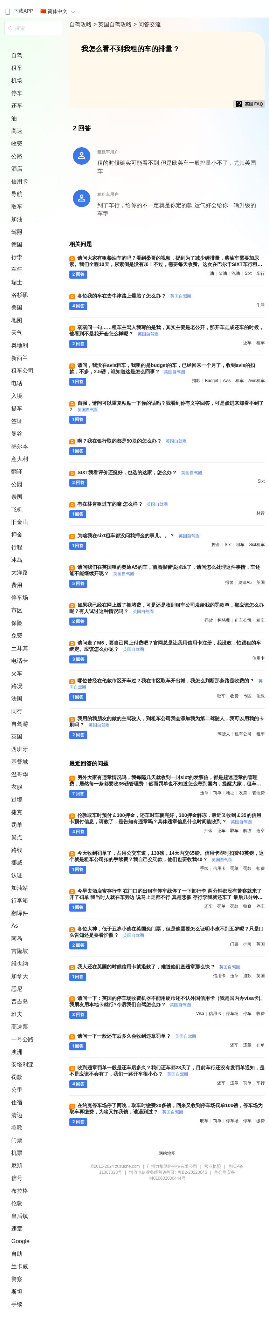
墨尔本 (19, 446)
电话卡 (19, 661)
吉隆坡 (19, 951)
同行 (16, 711)
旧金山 (19, 522)
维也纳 (19, 964)
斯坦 (16, 1292)
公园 (16, 484)
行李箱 (19, 901)
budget (211, 380)
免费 (16, 636)
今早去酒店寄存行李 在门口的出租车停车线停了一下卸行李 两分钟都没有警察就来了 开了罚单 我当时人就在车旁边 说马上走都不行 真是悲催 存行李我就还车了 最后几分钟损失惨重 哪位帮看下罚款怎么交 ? (165, 897)
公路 (16, 156)
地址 (230, 792)
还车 (16, 106)
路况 (16, 686)
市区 (16, 610)
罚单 (16, 825)
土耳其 (19, 648)
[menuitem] (18, 9)
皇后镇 (19, 1216)
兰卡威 (19, 1266)
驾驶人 (224, 733)
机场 (16, 80)
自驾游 (19, 724)
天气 (16, 333)
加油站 (19, 888)
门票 (16, 1140)
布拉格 (19, 1191)
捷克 (16, 812)
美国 (16, 308)
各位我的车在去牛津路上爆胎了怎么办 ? (134, 296)
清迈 (16, 1115)
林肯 (260, 513)
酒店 (16, 169)
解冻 (247, 830)
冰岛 (16, 560)
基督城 (19, 762)
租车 (16, 68)
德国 (16, 244)
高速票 (19, 1027)
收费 (16, 143)
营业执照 (212, 1166)
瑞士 (16, 282)
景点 (16, 837)
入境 (16, 396)
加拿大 (19, 976)
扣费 (260, 868)
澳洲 (16, 1052)
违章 (16, 1229)
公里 (16, 1090)
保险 (16, 623)
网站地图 (167, 1153)
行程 (16, 547)
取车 (16, 207)
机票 (16, 1153)
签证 (16, 421)
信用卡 (19, 181)
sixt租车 (257, 544)
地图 (16, 320)
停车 (16, 93)
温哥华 (19, 774)
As (14, 926)
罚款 (16, 1077)
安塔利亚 (22, 1065)
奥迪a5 (245, 582)
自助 (16, 1254)
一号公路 (22, 1039)
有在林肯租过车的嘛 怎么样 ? (122, 504)
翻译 (16, 472)
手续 (16, 1304)
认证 (16, 875)
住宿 (16, 1102)
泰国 (16, 497)
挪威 (16, 863)
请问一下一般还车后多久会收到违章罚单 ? (136, 1036)
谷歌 (16, 1128)
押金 (16, 535)
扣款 (196, 380)
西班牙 (19, 749)
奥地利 (19, 345)
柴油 (223, 273)
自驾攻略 (81, 24)
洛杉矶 (19, 295)
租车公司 (22, 371)
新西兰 (19, 358)
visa (200, 1013)
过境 (16, 800)
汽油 (236, 273)
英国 (16, 737)
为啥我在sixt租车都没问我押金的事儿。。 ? (138, 535)
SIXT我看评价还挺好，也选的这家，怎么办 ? (139, 472)
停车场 (19, 598)
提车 (16, 408)
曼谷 (16, 434)
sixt (247, 273)
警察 (16, 1279)
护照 (247, 944)
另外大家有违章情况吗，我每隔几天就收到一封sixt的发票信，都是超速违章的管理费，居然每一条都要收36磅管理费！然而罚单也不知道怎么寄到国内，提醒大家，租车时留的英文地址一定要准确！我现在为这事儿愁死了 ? (165, 784)
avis (226, 380)
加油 (16, 219)
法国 (16, 699)
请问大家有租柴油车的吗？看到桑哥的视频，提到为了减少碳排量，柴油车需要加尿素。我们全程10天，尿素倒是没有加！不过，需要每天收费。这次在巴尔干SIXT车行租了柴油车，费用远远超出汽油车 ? (165, 264)
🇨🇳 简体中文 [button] (58, 11)
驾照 (16, 232)
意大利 (19, 459)
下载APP (18, 11)
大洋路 (19, 572)
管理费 (258, 792)
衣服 (16, 787)
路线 (16, 850)
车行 (16, 270)
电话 (16, 383)
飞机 (16, 509)
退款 (247, 975)
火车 (16, 673)
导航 (16, 194)
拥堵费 (224, 620)
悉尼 (16, 989)
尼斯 (16, 1165)
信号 (16, 1178)
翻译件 (19, 913)
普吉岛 (19, 1001)
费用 (16, 585)
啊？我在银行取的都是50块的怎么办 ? (132, 441)
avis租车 (256, 380)
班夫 (16, 1014)
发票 (243, 792)
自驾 (16, 55)
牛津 (260, 304)
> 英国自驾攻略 (113, 24)
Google (20, 1241)
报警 (229, 582)
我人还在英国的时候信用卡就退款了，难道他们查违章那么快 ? (158, 966)
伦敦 (16, 1203)
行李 (16, 257)
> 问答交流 (147, 24)
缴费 (260, 1120)
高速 (16, 131)
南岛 (16, 938)
